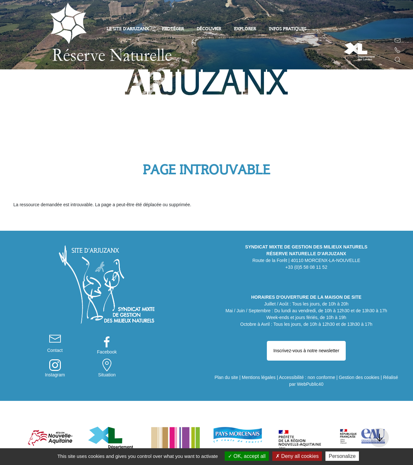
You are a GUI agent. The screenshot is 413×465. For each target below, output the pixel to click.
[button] (397, 59)
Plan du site (226, 357)
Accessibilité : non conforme (307, 357)
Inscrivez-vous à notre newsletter (306, 337)
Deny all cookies (297, 456)
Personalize (342, 456)
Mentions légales (259, 357)
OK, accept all (247, 456)
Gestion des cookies (359, 357)
